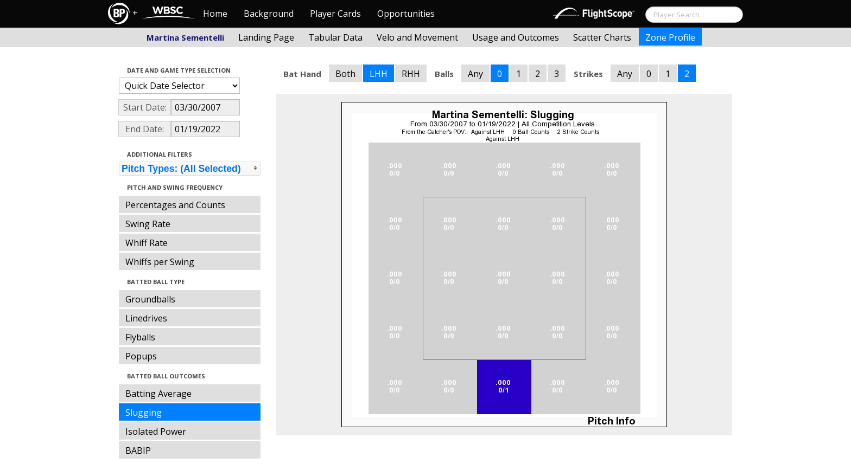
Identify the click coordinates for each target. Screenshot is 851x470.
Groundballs (150, 299)
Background (269, 14)
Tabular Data (335, 37)
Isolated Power (155, 431)
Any (475, 74)
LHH (379, 74)
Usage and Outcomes (515, 37)
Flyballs (140, 337)
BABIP (138, 450)
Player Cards (335, 14)
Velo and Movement (417, 37)
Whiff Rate (146, 243)
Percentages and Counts (175, 205)
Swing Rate (147, 224)
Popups (141, 356)
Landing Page (266, 37)
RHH (411, 74)
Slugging (143, 413)
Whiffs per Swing (159, 262)
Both (345, 74)
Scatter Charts (602, 37)
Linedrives (146, 318)
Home (215, 14)
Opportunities (406, 14)
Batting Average (158, 394)
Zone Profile (670, 37)
